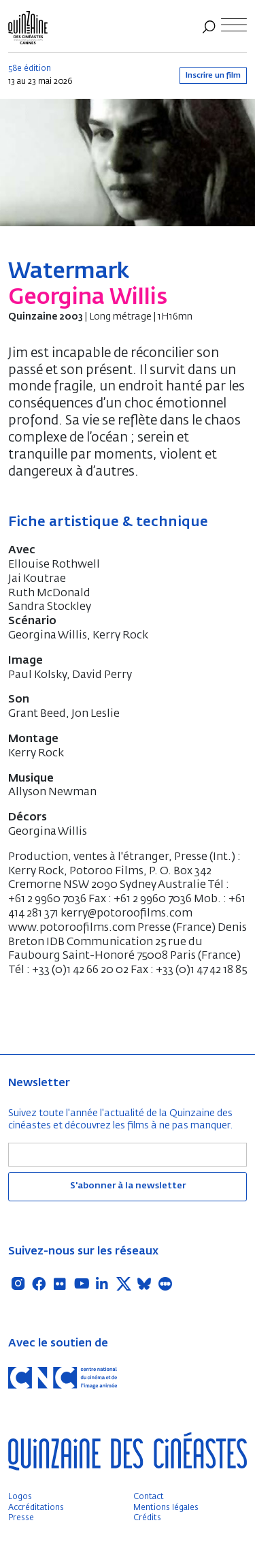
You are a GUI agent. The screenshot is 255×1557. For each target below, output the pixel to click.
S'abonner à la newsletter (128, 1186)
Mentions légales (166, 1508)
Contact (148, 1497)
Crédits (147, 1518)
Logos (20, 1497)
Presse (21, 1518)
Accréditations (36, 1508)
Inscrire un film (213, 75)
